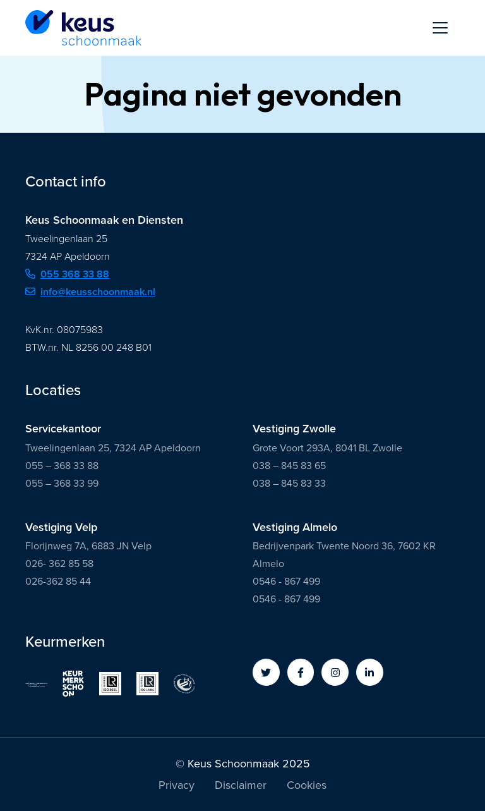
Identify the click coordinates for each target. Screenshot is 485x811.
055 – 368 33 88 (62, 465)
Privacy (177, 786)
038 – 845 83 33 (289, 483)
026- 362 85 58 (59, 563)
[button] (266, 672)
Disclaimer (240, 786)
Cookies (306, 786)
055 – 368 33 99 (62, 483)
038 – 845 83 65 (289, 465)
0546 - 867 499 (286, 581)
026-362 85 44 (58, 581)
